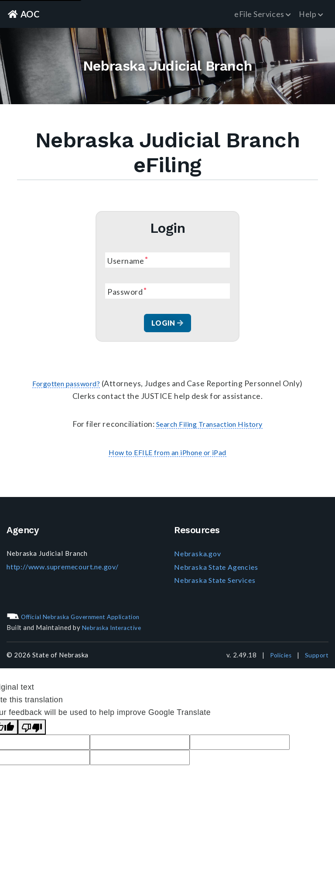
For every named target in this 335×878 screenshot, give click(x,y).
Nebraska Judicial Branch (167, 66)
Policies (278, 656)
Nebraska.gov (196, 556)
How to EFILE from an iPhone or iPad (167, 454)
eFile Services (262, 14)
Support (316, 656)
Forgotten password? (66, 385)
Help (311, 14)
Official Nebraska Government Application (80, 618)
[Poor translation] (32, 728)
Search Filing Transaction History (209, 426)
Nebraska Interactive (115, 629)
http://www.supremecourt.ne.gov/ (62, 568)
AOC (25, 14)
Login (167, 324)
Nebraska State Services (213, 581)
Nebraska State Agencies (214, 568)
